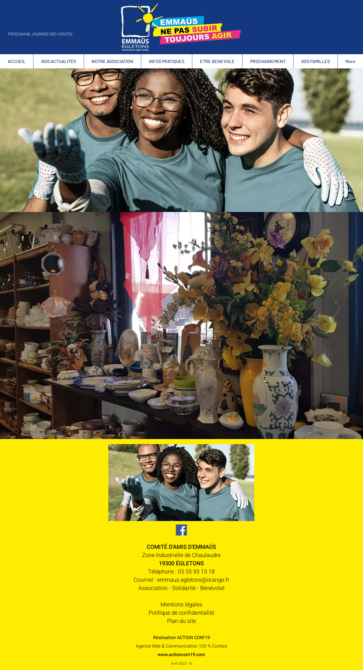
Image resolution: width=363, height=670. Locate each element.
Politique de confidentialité (181, 613)
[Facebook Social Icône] (181, 529)
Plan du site (181, 621)
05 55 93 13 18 (196, 572)
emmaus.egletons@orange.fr (193, 580)
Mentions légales (181, 604)
